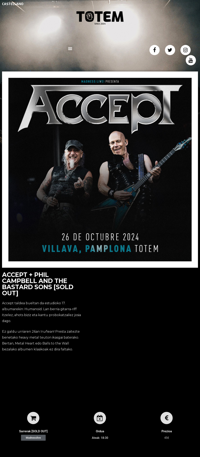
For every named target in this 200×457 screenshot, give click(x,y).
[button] (33, 438)
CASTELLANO (12, 4)
